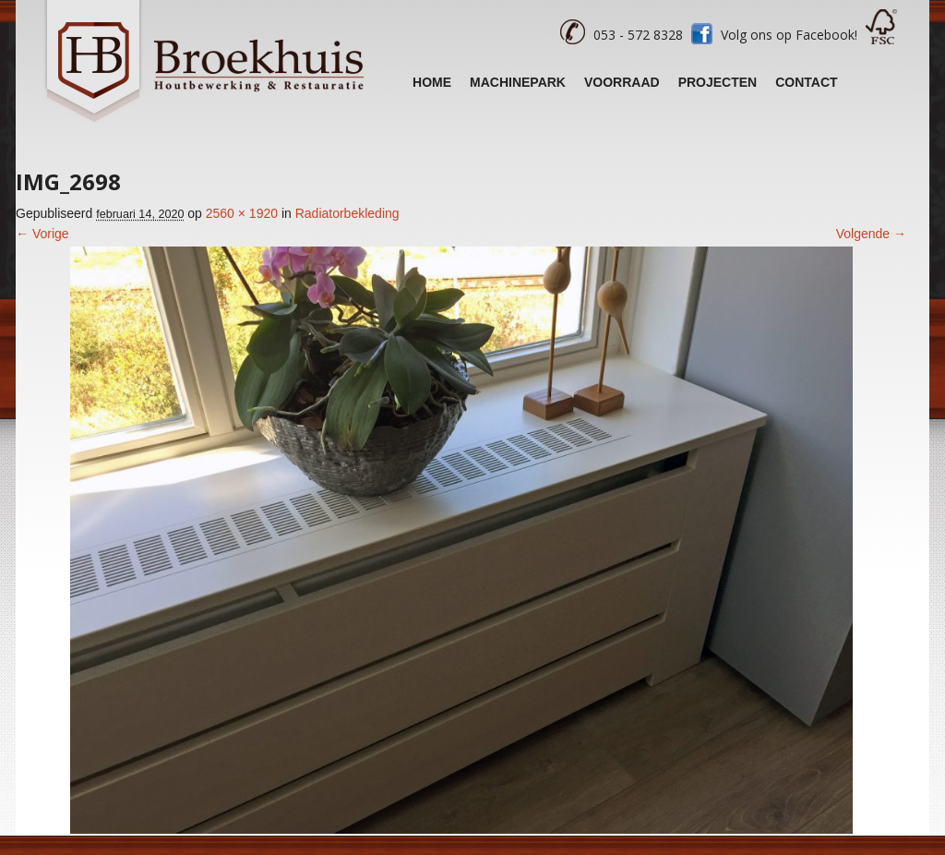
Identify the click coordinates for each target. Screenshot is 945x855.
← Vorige (42, 233)
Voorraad (622, 82)
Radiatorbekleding (347, 213)
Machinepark (518, 82)
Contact (806, 82)
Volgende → (871, 233)
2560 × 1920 (242, 213)
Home (432, 82)
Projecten (718, 82)
